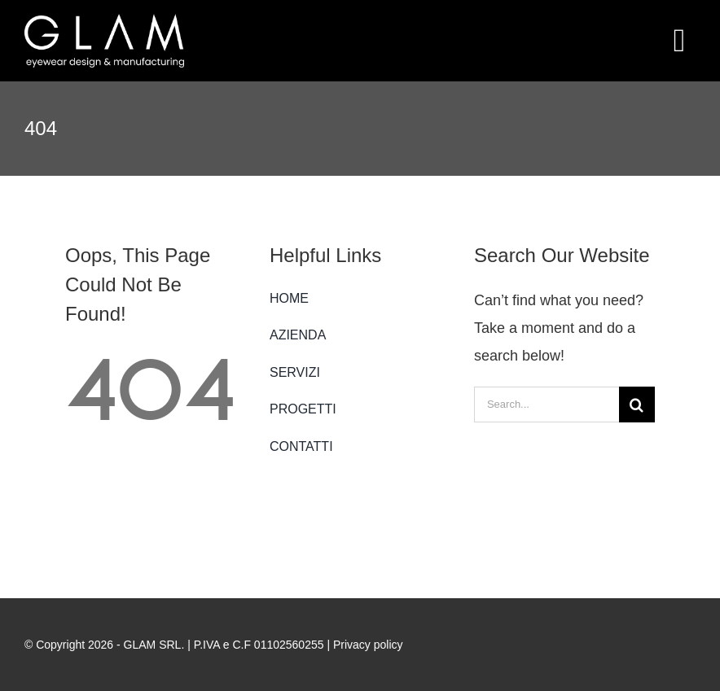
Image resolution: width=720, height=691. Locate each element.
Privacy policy (368, 644)
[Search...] (546, 404)
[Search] (637, 404)
